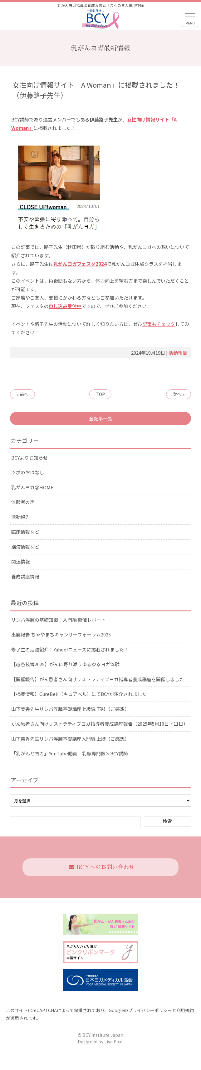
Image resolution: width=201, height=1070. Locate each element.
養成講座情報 (25, 576)
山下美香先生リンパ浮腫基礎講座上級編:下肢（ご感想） (70, 709)
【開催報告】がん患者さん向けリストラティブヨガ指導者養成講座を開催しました (97, 679)
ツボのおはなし (27, 472)
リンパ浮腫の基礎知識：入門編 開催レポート (58, 619)
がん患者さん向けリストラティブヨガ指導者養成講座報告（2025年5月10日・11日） (99, 723)
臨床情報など (25, 531)
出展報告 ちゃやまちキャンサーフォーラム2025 (61, 634)
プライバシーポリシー (150, 1010)
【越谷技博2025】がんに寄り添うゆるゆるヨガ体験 (65, 664)
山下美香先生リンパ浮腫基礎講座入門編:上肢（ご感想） (70, 738)
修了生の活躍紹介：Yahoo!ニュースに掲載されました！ (70, 649)
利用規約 (185, 1010)
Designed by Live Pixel (101, 1041)
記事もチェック (158, 324)
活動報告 (178, 352)
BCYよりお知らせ (29, 457)
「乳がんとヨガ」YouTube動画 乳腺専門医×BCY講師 (69, 753)
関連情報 (20, 561)
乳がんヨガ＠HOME (32, 487)
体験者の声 (23, 502)
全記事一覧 (100, 418)
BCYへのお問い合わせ (102, 867)
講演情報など (25, 546)
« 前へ (22, 394)
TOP (100, 394)
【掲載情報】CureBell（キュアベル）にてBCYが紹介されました (79, 694)
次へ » (178, 394)
